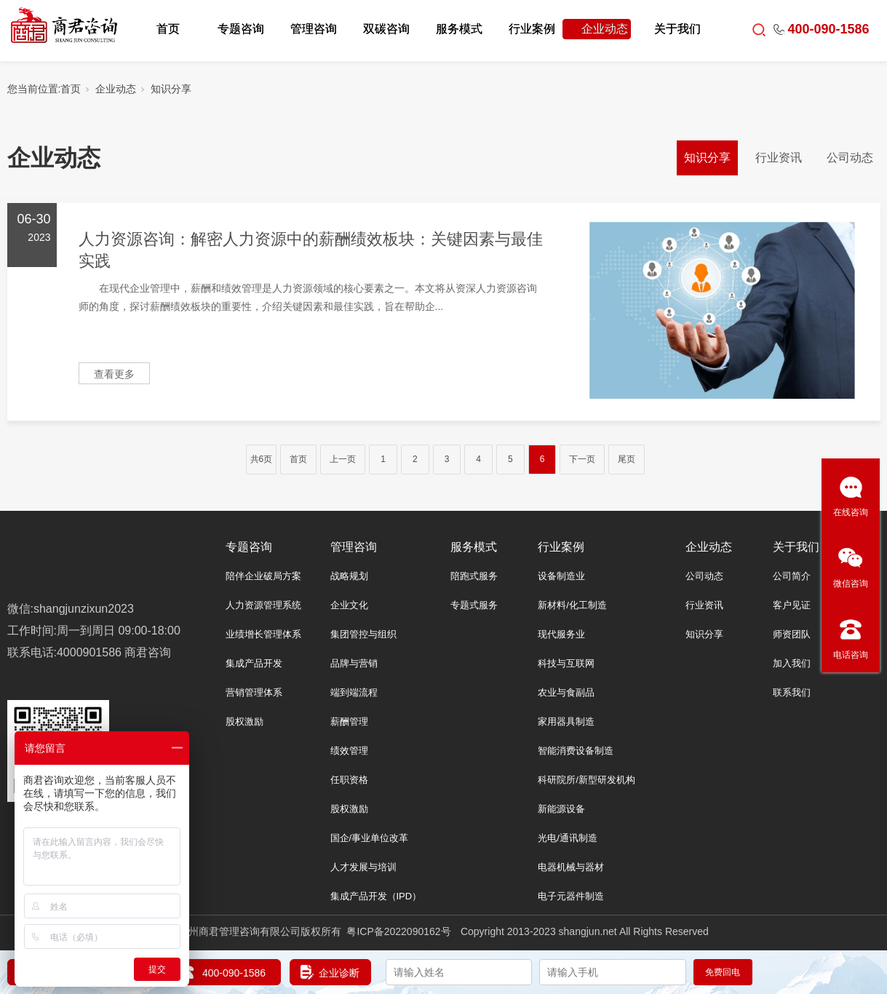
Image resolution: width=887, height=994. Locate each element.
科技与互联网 (566, 663)
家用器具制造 (566, 721)
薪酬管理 (349, 721)
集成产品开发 (254, 663)
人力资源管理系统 (263, 605)
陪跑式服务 (474, 575)
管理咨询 (313, 29)
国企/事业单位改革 (369, 837)
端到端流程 (354, 692)
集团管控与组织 (363, 634)
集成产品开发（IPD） (376, 896)
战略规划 (349, 575)
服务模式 (459, 29)
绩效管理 (349, 750)
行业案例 (532, 29)
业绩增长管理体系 (263, 634)
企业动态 (604, 29)
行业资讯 (778, 157)
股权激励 (244, 721)
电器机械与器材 (571, 867)
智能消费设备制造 (575, 750)
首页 (168, 29)
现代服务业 (561, 634)
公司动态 (850, 157)
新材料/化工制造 (572, 605)
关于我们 (677, 29)
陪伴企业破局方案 (263, 575)
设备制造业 (561, 575)
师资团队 (792, 634)
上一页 (343, 459)
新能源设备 (561, 808)
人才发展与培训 (363, 867)
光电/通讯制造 (567, 837)
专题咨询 (241, 29)
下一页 (582, 459)
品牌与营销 (354, 663)
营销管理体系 (254, 692)
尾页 (626, 459)
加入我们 (792, 663)
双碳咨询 (386, 29)
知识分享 (171, 89)
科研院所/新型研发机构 (586, 779)
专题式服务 (474, 605)
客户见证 (792, 605)
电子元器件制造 (571, 896)
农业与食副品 (566, 692)
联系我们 (792, 692)
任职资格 (349, 779)
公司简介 (792, 575)
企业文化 (349, 605)
